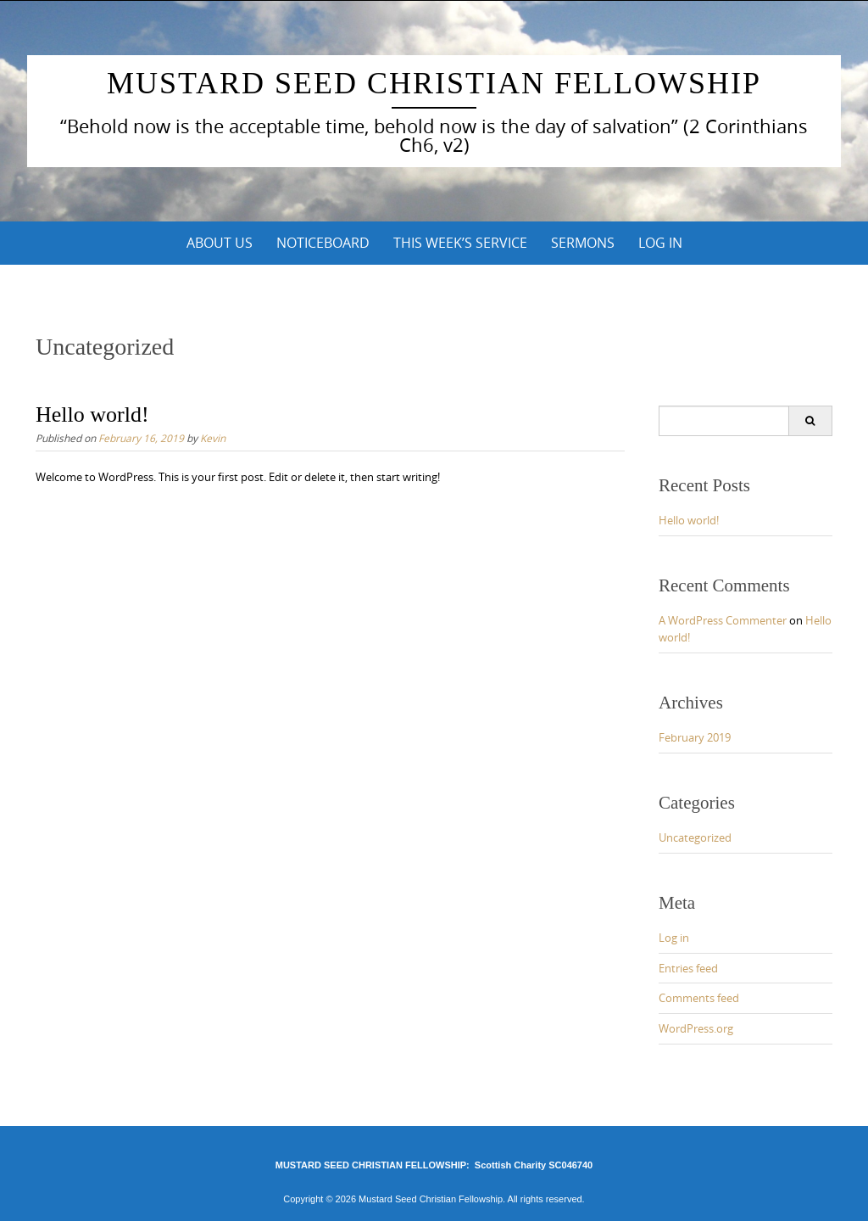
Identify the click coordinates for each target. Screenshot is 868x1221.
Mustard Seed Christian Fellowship (434, 83)
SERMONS (583, 242)
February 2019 (695, 737)
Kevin (212, 438)
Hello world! (92, 414)
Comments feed (699, 997)
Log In (660, 242)
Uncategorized (695, 837)
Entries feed (688, 968)
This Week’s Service (460, 242)
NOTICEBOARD (323, 242)
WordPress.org (696, 1028)
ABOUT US (219, 242)
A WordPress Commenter (723, 620)
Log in (674, 937)
